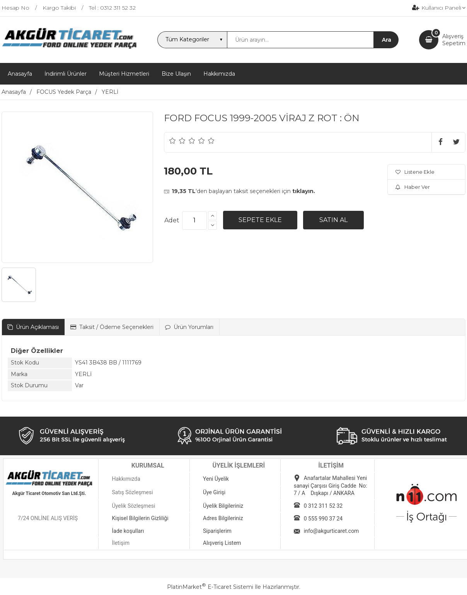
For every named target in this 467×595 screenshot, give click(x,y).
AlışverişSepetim (453, 40)
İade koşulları (128, 531)
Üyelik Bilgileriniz (223, 506)
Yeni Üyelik (216, 479)
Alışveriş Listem (222, 543)
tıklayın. (303, 191)
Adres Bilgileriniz (223, 518)
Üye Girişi (214, 492)
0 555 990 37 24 (323, 518)
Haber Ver (412, 187)
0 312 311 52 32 (323, 506)
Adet (171, 220)
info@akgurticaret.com (331, 531)
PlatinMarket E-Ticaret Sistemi (210, 586)
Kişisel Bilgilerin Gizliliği (140, 518)
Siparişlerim (217, 531)
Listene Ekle (415, 172)
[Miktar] (194, 220)
